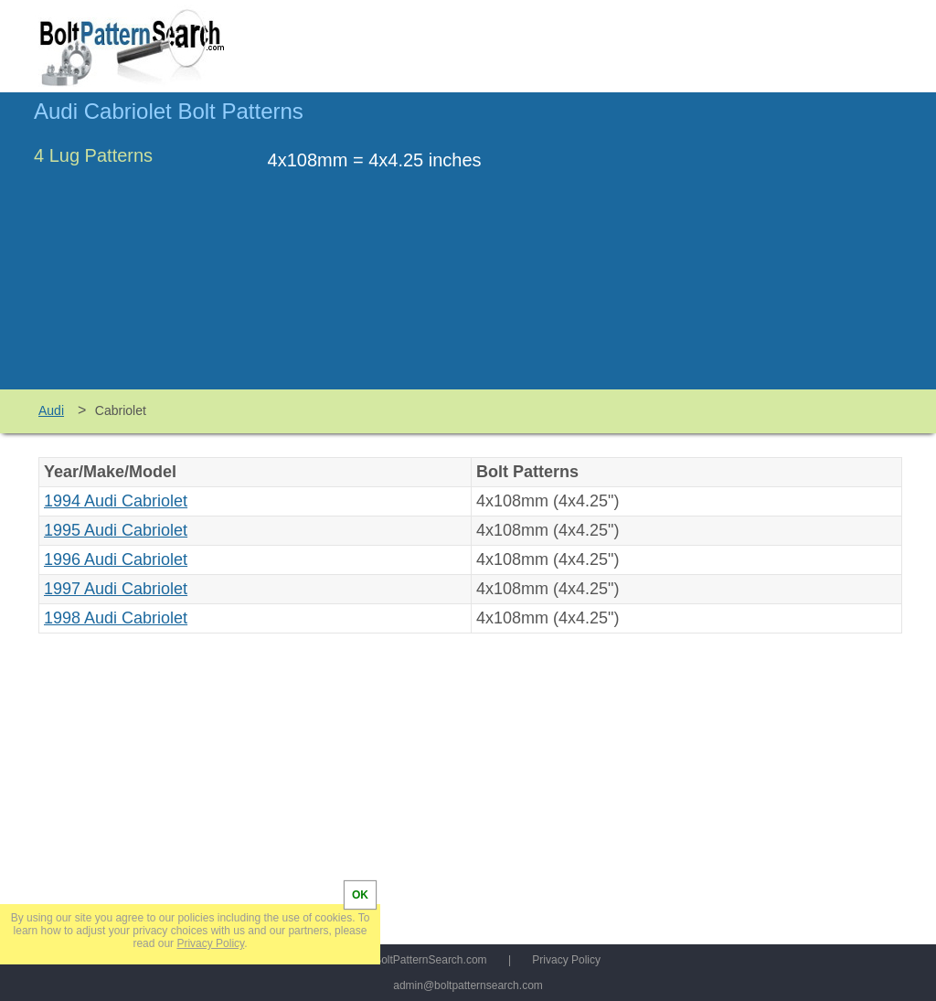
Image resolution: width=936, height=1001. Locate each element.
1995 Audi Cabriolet (115, 530)
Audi (51, 410)
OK (360, 895)
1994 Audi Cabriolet (115, 501)
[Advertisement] (748, 250)
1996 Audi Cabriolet (115, 559)
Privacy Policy (566, 959)
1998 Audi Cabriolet (115, 618)
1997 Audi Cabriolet (115, 589)
